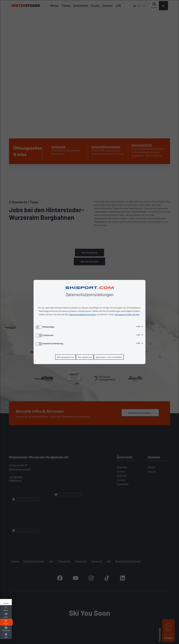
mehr (139, 326)
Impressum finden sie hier (127, 314)
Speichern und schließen (109, 357)
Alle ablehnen (85, 357)
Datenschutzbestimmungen (82, 314)
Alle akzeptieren (65, 357)
